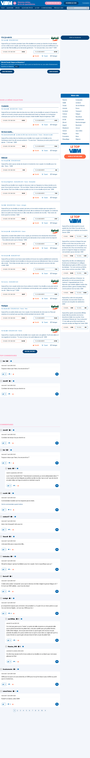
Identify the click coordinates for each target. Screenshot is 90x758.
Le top (37, 8)
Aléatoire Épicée (27, 8)
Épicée (17, 8)
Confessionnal (46, 8)
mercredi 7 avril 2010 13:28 (8, 673)
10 (42, 710)
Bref (4, 361)
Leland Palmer (7, 691)
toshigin (5, 598)
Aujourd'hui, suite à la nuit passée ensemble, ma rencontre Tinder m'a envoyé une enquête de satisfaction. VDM (73, 301)
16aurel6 (5, 536)
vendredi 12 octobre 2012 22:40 (14, 651)
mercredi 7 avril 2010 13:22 (8, 385)
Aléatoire (10, 8)
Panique (4, 306)
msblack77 (6, 517)
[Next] (45, 711)
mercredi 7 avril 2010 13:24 (8, 521)
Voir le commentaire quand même (12, 504)
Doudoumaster (8, 669)
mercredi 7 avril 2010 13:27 (8, 581)
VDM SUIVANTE (53, 71)
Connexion (85, 3)
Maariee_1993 (12, 646)
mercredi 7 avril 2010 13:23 (8, 365)
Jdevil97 (5, 381)
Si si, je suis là (6, 37)
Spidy (10, 468)
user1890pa (11, 619)
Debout (4, 158)
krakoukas (6, 556)
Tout (3, 8)
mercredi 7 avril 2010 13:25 (8, 561)
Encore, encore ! (30, 351)
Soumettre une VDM (53, 3)
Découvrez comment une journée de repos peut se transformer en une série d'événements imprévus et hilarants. (29, 65)
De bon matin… (7, 132)
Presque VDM (58, 8)
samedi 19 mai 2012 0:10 (12, 623)
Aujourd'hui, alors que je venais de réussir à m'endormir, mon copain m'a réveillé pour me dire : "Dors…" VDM (28, 165)
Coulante (5, 106)
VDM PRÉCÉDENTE (7, 71)
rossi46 (5, 493)
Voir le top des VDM (75, 156)
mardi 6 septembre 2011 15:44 (14, 473)
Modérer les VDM (71, 3)
